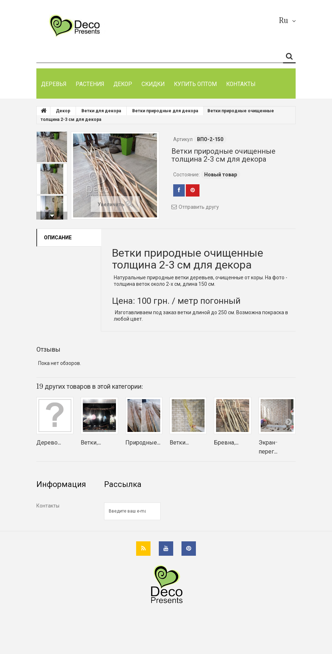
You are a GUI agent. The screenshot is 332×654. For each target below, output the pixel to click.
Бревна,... (226, 442)
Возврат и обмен (56, 529)
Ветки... (179, 442)
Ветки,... (91, 442)
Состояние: (186, 174)
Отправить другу (199, 207)
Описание (58, 237)
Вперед (51, 216)
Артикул (183, 139)
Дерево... (48, 442)
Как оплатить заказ (59, 517)
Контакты (47, 505)
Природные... (142, 442)
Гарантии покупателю (62, 541)
